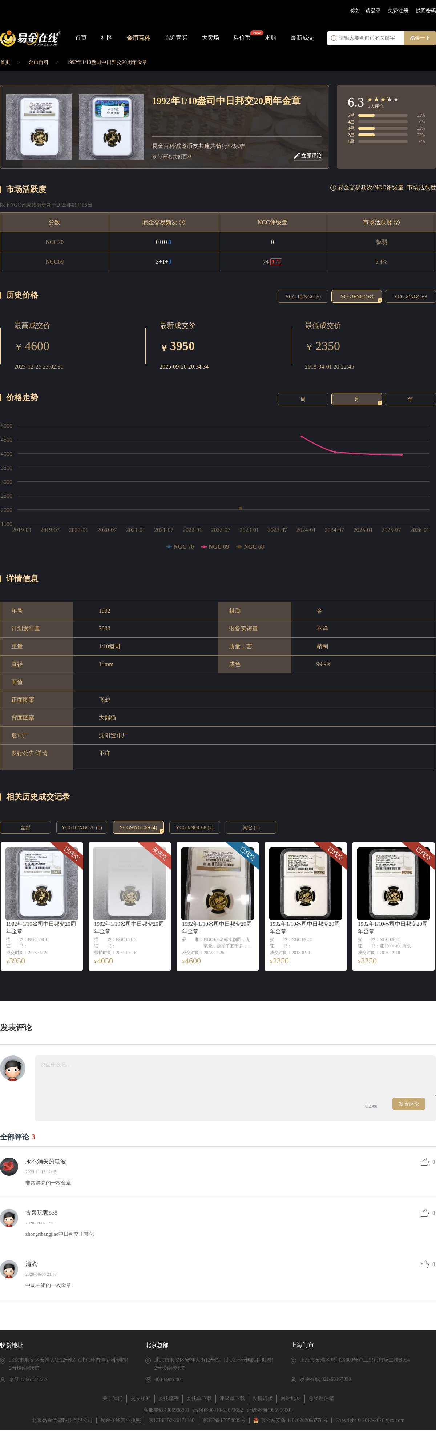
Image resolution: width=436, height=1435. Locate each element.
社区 (107, 38)
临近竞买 (175, 38)
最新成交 (302, 38)
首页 (81, 38)
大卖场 (210, 38)
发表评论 (409, 1104)
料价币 (242, 38)
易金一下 (420, 38)
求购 (270, 38)
